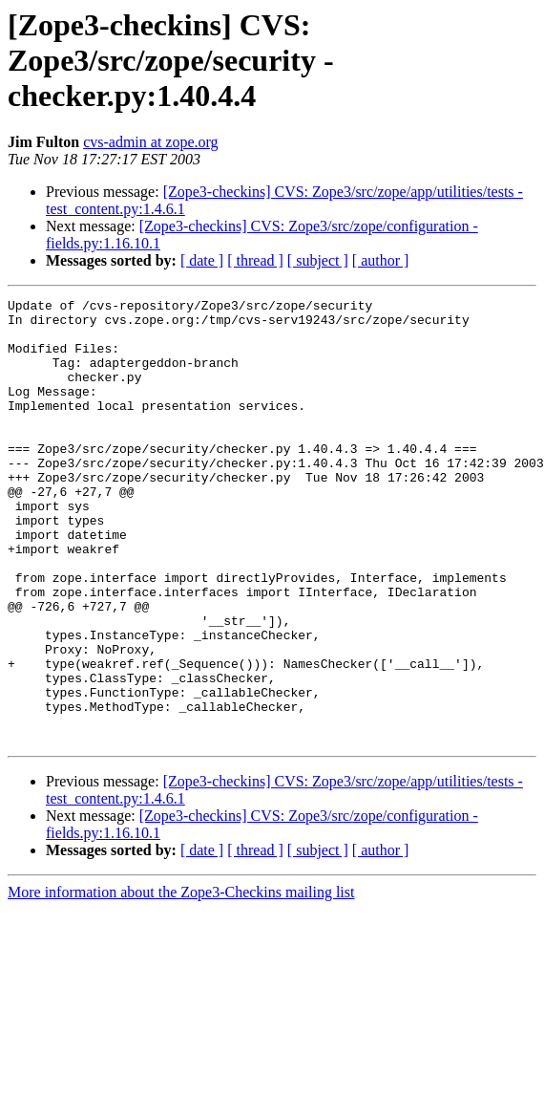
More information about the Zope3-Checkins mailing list (181, 981)
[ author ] (380, 260)
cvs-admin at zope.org (150, 142)
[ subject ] (317, 260)
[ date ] (201, 260)
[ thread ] (255, 260)
